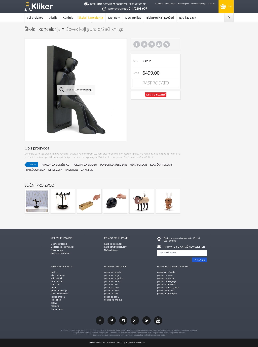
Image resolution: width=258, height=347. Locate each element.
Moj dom (114, 17)
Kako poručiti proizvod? (115, 247)
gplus (135, 320)
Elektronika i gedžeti (160, 17)
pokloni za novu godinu (168, 287)
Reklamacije (57, 250)
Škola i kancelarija (90, 19)
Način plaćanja (111, 250)
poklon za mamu (112, 281)
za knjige (87, 169)
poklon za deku (111, 290)
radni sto (71, 169)
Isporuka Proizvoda (60, 253)
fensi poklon (138, 164)
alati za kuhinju (58, 275)
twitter (146, 320)
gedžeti (54, 272)
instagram (123, 320)
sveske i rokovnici (59, 293)
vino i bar (55, 284)
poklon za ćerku (111, 297)
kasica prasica (58, 297)
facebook (100, 320)
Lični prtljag (133, 17)
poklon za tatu (111, 284)
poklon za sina (111, 293)
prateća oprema (35, 169)
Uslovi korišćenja (59, 244)
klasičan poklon (161, 164)
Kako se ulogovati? (113, 244)
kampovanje (57, 309)
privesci (54, 287)
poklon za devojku (112, 272)
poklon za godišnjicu (55, 164)
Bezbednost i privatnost (62, 247)
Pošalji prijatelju (159, 44)
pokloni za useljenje (113, 164)
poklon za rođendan (166, 272)
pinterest (112, 320)
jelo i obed (56, 300)
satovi (54, 303)
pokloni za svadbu (85, 164)
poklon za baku (111, 287)
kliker (39, 6)
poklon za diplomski (166, 284)
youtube (158, 320)
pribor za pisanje (59, 290)
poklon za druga (112, 275)
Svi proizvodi (35, 17)
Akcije (53, 17)
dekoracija (55, 169)
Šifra (135, 61)
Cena (136, 73)
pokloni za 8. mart (165, 290)
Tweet (144, 44)
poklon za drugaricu (113, 278)
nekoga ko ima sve (113, 300)
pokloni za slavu (165, 275)
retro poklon (57, 281)
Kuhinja (68, 17)
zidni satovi (56, 278)
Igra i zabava (187, 17)
